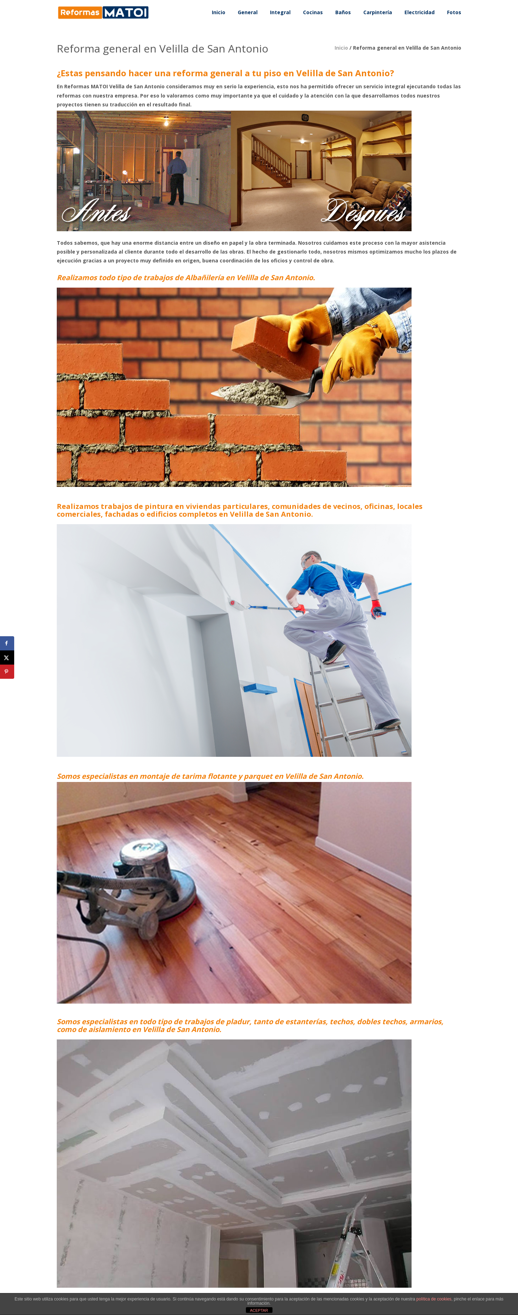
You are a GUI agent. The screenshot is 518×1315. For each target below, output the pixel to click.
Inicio (341, 47)
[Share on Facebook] (7, 643)
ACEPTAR (259, 1310)
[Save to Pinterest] (7, 672)
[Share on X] (7, 657)
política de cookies (434, 1299)
